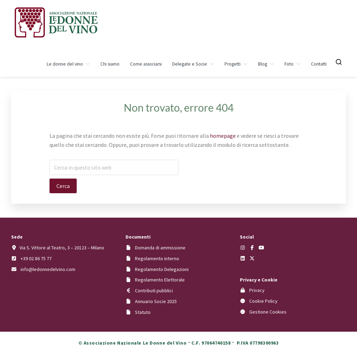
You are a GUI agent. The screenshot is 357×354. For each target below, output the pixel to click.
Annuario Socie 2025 (156, 301)
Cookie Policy (263, 301)
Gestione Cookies (268, 312)
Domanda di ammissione (160, 247)
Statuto (143, 312)
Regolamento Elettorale (160, 280)
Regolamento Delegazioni (162, 269)
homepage (223, 135)
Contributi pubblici (154, 290)
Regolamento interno (157, 258)
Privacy (257, 290)
